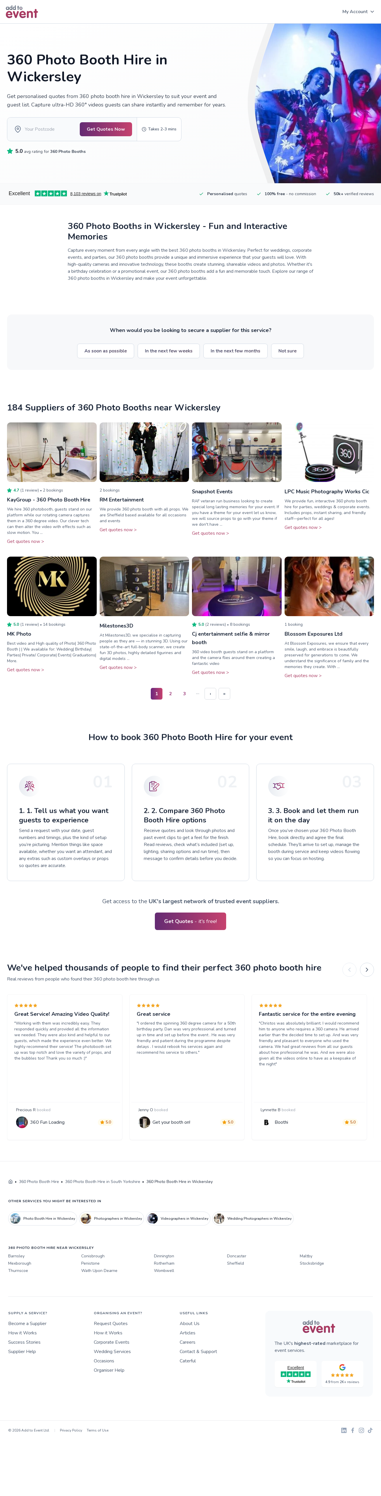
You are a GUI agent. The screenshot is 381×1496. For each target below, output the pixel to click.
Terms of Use (97, 1431)
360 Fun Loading (47, 1123)
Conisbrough (93, 1257)
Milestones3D (117, 626)
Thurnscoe (18, 1271)
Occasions (104, 1362)
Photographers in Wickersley (111, 1219)
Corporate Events (111, 1343)
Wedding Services (112, 1352)
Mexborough (19, 1264)
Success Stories (24, 1343)
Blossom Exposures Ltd (314, 635)
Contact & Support (198, 1352)
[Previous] (349, 971)
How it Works (22, 1334)
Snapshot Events (212, 493)
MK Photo (19, 635)
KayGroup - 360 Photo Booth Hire (49, 501)
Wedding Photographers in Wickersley (253, 1219)
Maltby (306, 1257)
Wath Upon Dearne (99, 1271)
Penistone (90, 1264)
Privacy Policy (71, 1431)
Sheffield (235, 1264)
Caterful (188, 1362)
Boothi (281, 1123)
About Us (190, 1324)
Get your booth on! (171, 1123)
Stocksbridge (312, 1264)
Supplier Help (22, 1352)
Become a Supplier (27, 1324)
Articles (187, 1334)
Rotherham (164, 1264)
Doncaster (236, 1257)
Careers (187, 1343)
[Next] (367, 971)
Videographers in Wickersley (177, 1219)
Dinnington (164, 1257)
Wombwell (164, 1271)
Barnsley (16, 1257)
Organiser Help (109, 1371)
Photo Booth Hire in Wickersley (42, 1219)
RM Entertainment (122, 501)
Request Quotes (111, 1324)
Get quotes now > (25, 542)
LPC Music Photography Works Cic (327, 493)
